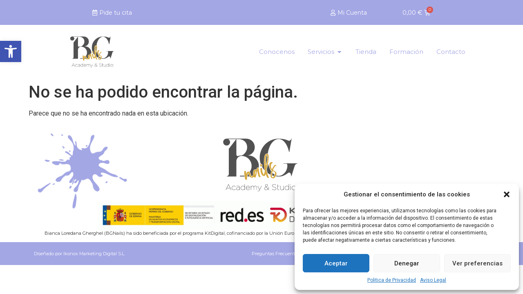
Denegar (406, 263)
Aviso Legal (433, 280)
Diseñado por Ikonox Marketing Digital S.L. (79, 253)
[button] (10, 51)
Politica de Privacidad (391, 280)
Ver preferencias (477, 263)
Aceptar (336, 263)
